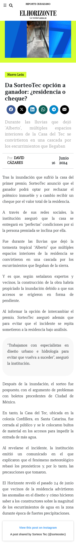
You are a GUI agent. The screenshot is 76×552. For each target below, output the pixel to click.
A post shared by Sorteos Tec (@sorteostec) (38, 534)
